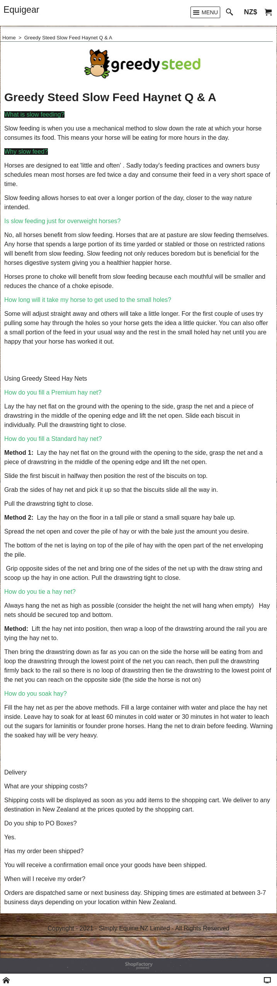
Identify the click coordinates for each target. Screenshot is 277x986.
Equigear (21, 10)
